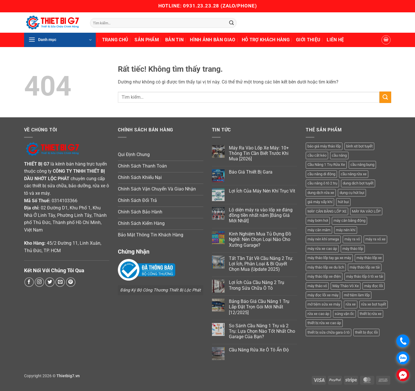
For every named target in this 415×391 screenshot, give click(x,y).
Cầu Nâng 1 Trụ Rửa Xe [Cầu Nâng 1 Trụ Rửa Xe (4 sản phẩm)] (326, 164)
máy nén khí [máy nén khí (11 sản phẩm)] (345, 230)
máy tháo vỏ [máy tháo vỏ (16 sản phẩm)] (317, 286)
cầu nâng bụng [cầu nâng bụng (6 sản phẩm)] (362, 164)
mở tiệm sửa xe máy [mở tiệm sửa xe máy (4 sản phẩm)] (323, 304)
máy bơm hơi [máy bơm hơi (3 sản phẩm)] (317, 220)
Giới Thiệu (308, 39)
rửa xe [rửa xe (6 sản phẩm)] (351, 304)
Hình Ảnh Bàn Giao (212, 39)
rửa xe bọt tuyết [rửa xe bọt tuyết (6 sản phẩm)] (373, 304)
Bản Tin (174, 39)
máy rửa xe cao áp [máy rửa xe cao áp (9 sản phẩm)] (322, 248)
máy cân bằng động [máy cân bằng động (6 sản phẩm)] (349, 220)
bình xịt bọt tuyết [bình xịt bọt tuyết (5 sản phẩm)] (359, 146)
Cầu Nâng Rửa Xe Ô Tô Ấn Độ (259, 350)
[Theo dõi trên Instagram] (39, 282)
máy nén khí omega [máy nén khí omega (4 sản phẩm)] (323, 239)
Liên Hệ (335, 39)
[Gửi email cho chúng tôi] (60, 282)
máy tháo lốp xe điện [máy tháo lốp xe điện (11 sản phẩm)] (324, 276)
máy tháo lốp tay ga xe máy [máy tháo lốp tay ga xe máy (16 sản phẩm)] (329, 258)
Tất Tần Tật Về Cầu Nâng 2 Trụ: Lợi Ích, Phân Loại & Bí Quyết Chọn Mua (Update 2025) (261, 264)
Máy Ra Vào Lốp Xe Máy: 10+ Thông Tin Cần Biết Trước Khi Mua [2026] (259, 153)
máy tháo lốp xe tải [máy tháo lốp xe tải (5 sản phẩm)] (365, 267)
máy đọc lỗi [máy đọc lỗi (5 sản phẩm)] (373, 286)
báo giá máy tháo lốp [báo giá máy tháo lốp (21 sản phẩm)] (324, 146)
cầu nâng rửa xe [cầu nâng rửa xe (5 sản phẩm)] (354, 174)
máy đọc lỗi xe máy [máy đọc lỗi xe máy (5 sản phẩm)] (322, 295)
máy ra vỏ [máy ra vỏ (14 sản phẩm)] (352, 239)
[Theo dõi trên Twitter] (49, 282)
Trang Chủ (115, 39)
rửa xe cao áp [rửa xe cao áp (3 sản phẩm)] (318, 314)
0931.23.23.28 (202, 6)
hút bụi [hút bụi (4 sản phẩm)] (343, 202)
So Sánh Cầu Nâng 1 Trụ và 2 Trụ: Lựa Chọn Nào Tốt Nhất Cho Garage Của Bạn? (262, 331)
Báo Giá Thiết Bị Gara (250, 172)
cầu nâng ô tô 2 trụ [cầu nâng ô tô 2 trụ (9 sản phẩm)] (322, 183)
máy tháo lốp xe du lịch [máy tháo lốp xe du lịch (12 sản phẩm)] (325, 267)
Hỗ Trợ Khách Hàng (266, 39)
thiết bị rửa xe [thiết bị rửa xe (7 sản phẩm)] (370, 314)
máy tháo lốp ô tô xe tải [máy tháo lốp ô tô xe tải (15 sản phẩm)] (364, 276)
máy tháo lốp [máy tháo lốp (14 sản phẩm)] (352, 248)
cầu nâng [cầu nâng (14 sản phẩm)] (339, 155)
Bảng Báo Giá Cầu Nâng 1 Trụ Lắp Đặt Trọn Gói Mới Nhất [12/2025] (259, 307)
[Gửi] (231, 23)
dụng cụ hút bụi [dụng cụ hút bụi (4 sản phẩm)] (352, 192)
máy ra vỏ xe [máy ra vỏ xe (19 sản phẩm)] (375, 239)
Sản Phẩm (147, 39)
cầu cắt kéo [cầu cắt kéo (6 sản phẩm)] (316, 155)
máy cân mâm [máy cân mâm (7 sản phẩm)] (318, 230)
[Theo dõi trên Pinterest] (70, 282)
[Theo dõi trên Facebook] (29, 282)
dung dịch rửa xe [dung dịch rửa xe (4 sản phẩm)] (320, 192)
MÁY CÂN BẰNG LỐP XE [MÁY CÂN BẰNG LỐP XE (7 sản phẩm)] (326, 211)
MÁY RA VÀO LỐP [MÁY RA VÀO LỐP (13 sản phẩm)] (366, 211)
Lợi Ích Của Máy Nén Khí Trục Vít (262, 191)
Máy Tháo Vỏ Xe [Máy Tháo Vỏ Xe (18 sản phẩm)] (345, 286)
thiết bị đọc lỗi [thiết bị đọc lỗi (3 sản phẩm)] (366, 332)
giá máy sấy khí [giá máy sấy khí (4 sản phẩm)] (319, 202)
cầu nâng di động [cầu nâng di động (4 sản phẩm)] (321, 174)
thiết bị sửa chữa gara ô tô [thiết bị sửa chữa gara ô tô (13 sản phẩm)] (328, 332)
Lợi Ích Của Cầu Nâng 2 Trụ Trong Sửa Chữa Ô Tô (256, 285)
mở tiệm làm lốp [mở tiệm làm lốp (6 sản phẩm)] (357, 295)
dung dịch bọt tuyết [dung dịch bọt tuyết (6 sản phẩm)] (358, 183)
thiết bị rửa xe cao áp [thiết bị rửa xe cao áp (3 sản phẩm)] (324, 323)
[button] (60, 40)
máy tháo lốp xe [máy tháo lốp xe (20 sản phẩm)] (369, 258)
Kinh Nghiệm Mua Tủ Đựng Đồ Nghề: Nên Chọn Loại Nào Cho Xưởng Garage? (260, 239)
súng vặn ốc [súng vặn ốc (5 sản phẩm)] (344, 314)
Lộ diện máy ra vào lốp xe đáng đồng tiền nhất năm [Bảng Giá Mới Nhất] (261, 215)
